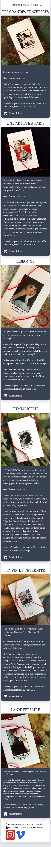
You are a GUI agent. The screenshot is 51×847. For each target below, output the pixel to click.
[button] (25, 113)
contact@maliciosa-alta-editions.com (24, 827)
